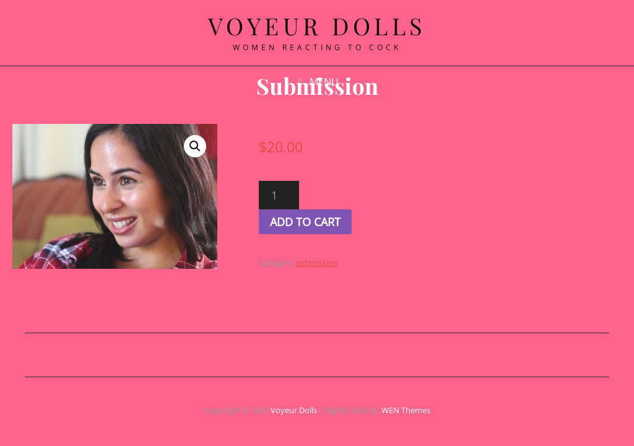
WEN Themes (405, 410)
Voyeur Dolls (294, 410)
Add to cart (338, 221)
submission (350, 262)
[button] (225, 146)
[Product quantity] (312, 195)
